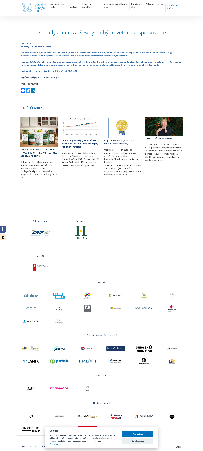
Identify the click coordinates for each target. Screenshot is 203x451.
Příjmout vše (138, 434)
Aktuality (150, 3)
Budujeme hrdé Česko (57, 5)
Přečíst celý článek (29, 83)
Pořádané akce (135, 5)
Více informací (56, 444)
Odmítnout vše (138, 441)
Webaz (179, 446)
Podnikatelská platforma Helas (115, 5)
